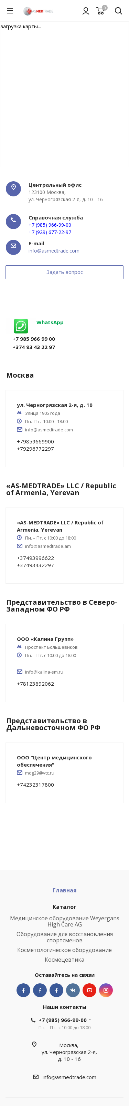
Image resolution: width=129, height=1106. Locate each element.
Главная (65, 890)
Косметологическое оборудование (64, 950)
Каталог (64, 907)
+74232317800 (35, 784)
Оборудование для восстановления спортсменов (65, 937)
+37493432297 (35, 565)
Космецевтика (64, 959)
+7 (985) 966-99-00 (63, 1019)
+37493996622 (35, 557)
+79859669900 (35, 441)
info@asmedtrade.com (54, 250)
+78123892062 (35, 683)
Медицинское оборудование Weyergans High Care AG (64, 921)
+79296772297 (35, 448)
